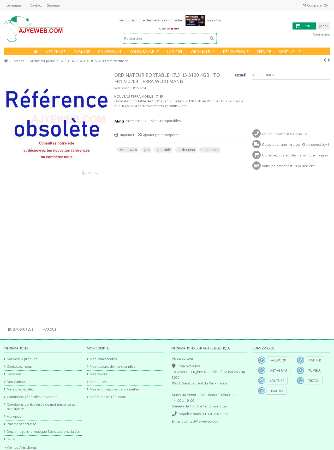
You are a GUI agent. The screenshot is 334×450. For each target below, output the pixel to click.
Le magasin (16, 5)
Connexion (321, 34)
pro (147, 149)
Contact (36, 5)
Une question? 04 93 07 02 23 (284, 133)
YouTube (277, 380)
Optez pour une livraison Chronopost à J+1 (295, 144)
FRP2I (11, 439)
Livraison (14, 374)
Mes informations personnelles (115, 389)
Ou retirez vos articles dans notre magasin (295, 155)
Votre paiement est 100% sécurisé (289, 165)
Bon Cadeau (16, 381)
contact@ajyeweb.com (201, 421)
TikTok (313, 380)
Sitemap (53, 5)
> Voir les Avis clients (20, 447)
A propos (14, 416)
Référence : (122, 88)
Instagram (278, 370)
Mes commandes (103, 359)
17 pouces (211, 149)
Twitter (314, 360)
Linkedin (276, 391)
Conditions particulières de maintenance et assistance (41, 406)
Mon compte (98, 348)
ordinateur (186, 149)
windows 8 (128, 149)
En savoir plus (21, 329)
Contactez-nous (19, 366)
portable (164, 149)
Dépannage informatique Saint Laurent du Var (43, 431)
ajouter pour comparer (161, 134)
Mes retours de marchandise (113, 366)
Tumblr (314, 370)
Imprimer (127, 134)
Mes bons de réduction (108, 397)
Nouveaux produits (22, 359)
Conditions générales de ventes (32, 397)
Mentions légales (20, 389)
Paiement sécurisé (21, 424)
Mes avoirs (98, 374)
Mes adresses (101, 381)
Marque (49, 329)
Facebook (278, 360)
